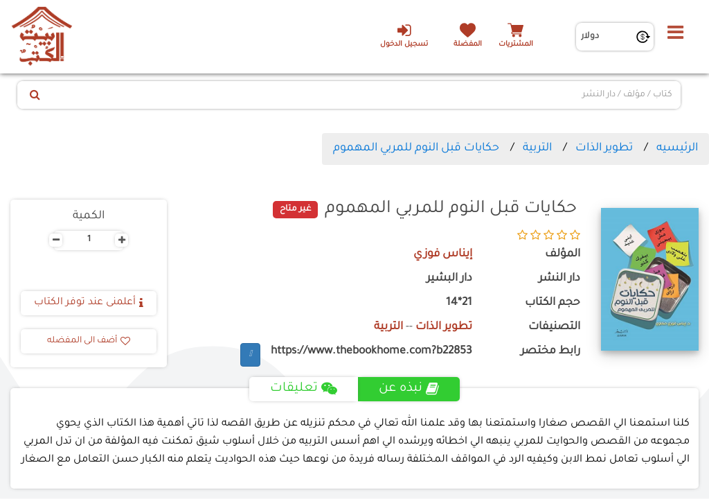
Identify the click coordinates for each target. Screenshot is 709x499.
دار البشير (449, 279)
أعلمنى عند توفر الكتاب (88, 302)
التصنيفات (554, 327)
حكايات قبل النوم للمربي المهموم (416, 148)
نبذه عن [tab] (409, 389)
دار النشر (559, 279)
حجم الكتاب (552, 303)
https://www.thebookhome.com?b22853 (371, 352)
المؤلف (562, 255)
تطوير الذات (604, 148)
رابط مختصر (550, 352)
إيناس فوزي (442, 255)
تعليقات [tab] (303, 389)
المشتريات (516, 45)
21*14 (459, 303)
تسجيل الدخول (404, 35)
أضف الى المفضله (88, 341)
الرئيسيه (677, 148)
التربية (537, 148)
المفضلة (468, 45)
